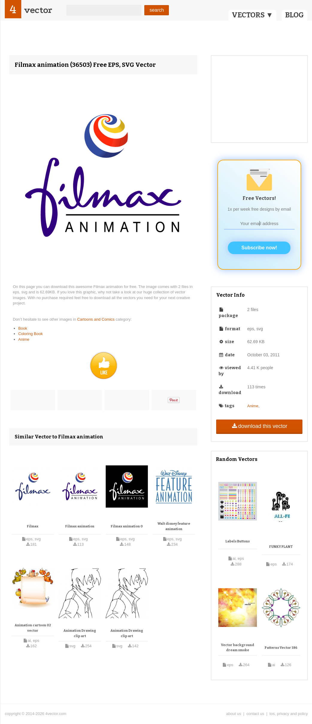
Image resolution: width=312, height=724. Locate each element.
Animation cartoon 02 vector (33, 628)
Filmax (32, 526)
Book (22, 328)
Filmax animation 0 (127, 526)
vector (38, 10)
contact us (255, 713)
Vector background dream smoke (237, 647)
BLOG (294, 15)
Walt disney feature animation (173, 526)
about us (233, 713)
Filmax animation (79, 526)
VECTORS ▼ (252, 15)
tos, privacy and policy (288, 713)
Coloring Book (30, 333)
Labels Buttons (237, 541)
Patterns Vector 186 (281, 648)
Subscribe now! (259, 247)
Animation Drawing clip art (79, 633)
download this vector (259, 426)
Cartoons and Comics (96, 319)
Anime (23, 339)
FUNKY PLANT (281, 547)
